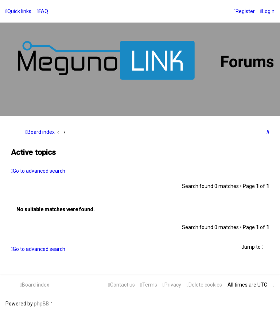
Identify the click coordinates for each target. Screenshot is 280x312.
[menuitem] (42, 11)
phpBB (41, 304)
